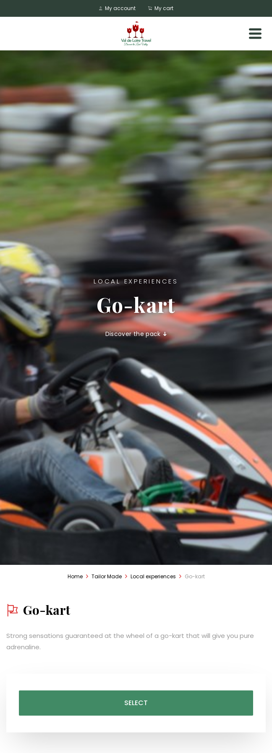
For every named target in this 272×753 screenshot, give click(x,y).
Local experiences (153, 576)
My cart (160, 8)
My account (117, 8)
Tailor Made (107, 576)
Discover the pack (136, 334)
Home (75, 576)
